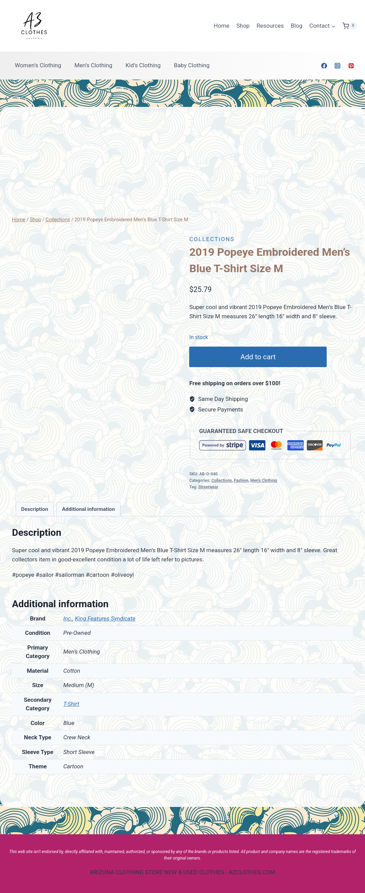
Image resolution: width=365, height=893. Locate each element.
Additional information (88, 509)
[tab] (35, 509)
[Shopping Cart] (349, 26)
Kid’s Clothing (143, 65)
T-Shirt (71, 703)
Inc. (68, 618)
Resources (270, 25)
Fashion (241, 480)
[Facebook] (324, 65)
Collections (211, 239)
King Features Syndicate (105, 618)
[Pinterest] (351, 65)
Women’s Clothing (38, 65)
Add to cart (259, 356)
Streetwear (208, 487)
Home (222, 25)
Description (34, 509)
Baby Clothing (191, 65)
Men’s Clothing (93, 65)
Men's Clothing (263, 480)
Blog (296, 25)
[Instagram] (337, 65)
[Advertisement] (182, 164)
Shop (243, 25)
